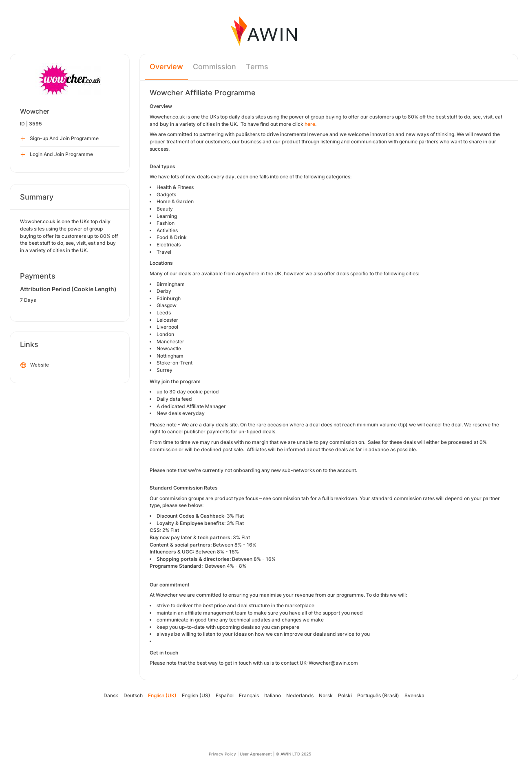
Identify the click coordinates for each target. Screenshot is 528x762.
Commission (214, 66)
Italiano (272, 695)
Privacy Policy (222, 753)
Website (34, 365)
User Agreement (256, 753)
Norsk (326, 695)
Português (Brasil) (378, 695)
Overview (166, 66)
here (310, 124)
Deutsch (133, 695)
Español (225, 695)
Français (249, 695)
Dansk (111, 695)
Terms (257, 66)
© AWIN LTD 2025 (293, 753)
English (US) (196, 695)
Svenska (414, 695)
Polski (345, 695)
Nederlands (300, 695)
